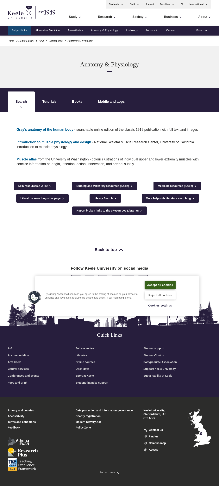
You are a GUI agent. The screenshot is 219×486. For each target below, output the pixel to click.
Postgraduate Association (160, 362)
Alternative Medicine (47, 29)
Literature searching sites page (43, 198)
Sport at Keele (85, 375)
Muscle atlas (26, 159)
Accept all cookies (160, 282)
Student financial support (92, 382)
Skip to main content (20, 19)
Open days (83, 368)
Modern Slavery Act (88, 421)
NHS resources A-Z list (34, 186)
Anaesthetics (75, 29)
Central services (18, 368)
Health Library (26, 40)
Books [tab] (77, 102)
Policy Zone (83, 427)
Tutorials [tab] (49, 102)
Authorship (151, 29)
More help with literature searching (170, 198)
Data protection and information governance (104, 410)
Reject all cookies (160, 295)
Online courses (85, 362)
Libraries (81, 355)
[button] (182, 4)
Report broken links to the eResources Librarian (109, 210)
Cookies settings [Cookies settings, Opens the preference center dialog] (160, 305)
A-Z (10, 348)
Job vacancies (85, 348)
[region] (117, 293)
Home (11, 40)
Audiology (132, 29)
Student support (153, 348)
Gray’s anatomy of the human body (44, 130)
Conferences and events (23, 375)
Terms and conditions (22, 421)
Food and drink (17, 382)
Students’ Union (153, 355)
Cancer (170, 29)
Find (41, 40)
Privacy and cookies (21, 410)
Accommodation (18, 355)
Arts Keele (14, 362)
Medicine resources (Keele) (177, 186)
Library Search (105, 198)
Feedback (14, 427)
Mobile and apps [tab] (111, 102)
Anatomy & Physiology (104, 29)
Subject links (19, 29)
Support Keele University (159, 368)
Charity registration (88, 416)
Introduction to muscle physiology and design (53, 142)
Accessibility (14, 19)
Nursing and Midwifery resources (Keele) (104, 186)
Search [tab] (21, 104)
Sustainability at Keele (157, 375)
